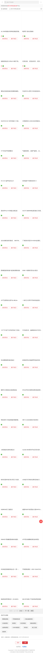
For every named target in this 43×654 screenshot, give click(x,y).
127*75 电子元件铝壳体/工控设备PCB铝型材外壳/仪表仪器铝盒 (19, 330)
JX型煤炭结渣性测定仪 (7, 450)
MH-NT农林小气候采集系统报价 (31, 599)
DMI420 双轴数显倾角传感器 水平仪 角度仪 (13, 539)
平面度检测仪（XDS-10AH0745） (32, 569)
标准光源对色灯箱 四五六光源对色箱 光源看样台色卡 (16, 479)
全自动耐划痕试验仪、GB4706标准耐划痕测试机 (15, 240)
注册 (25, 642)
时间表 (26, 627)
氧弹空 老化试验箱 (27, 31)
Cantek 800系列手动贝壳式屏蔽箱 (32, 450)
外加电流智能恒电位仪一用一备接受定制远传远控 (15, 569)
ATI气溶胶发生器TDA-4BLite (9, 300)
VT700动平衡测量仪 (7, 151)
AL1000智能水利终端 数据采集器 (10, 31)
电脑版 (24, 646)
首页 (2, 637)
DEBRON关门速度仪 (7, 509)
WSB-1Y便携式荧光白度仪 (30, 270)
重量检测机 (5, 619)
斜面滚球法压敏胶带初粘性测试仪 (32, 360)
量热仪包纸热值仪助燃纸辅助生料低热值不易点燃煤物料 (17, 91)
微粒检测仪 (33, 623)
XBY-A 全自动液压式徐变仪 (30, 420)
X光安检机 (23, 623)
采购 (41, 521)
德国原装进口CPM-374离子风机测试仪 (12, 61)
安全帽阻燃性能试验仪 (7, 360)
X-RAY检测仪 (16, 627)
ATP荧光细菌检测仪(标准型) (30, 539)
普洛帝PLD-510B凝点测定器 (9, 211)
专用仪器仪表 (14, 637)
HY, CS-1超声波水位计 (7, 181)
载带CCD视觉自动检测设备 (9, 390)
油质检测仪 (5, 627)
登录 (18, 642)
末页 (32, 611)
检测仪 (14, 623)
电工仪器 (34, 627)
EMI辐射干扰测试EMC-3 (29, 181)
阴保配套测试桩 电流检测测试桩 (10, 270)
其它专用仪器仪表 (24, 637)
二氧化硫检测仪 (28, 619)
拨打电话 (13, 38)
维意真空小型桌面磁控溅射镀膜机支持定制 (13, 420)
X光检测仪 (5, 623)
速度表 (4, 631)
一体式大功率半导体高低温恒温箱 (32, 300)
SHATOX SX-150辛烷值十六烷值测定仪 (12, 121)
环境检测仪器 (16, 619)
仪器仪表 (7, 637)
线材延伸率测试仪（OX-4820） (10, 599)
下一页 (27, 611)
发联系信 (5, 38)
